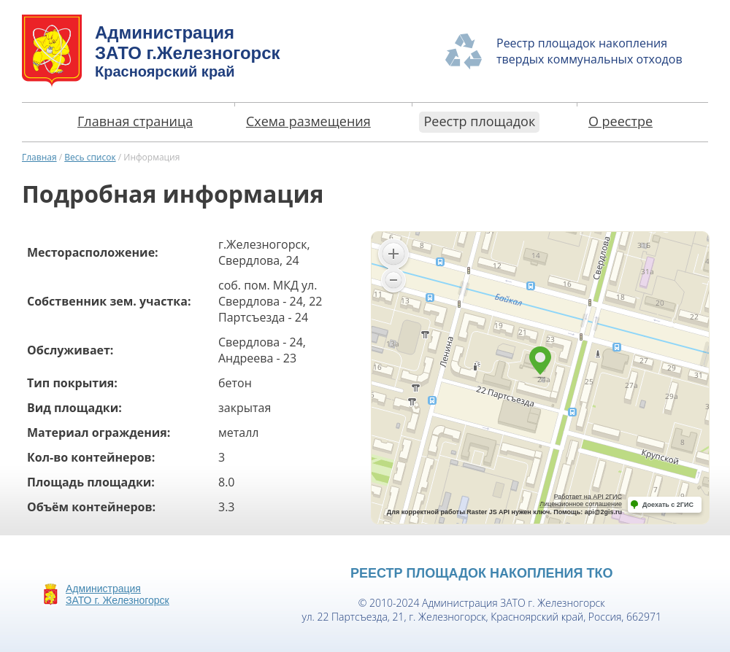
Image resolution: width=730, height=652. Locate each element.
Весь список (89, 157)
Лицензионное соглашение (580, 504)
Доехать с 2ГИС (668, 504)
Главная (39, 157)
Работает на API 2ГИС (588, 496)
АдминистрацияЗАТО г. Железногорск (117, 594)
